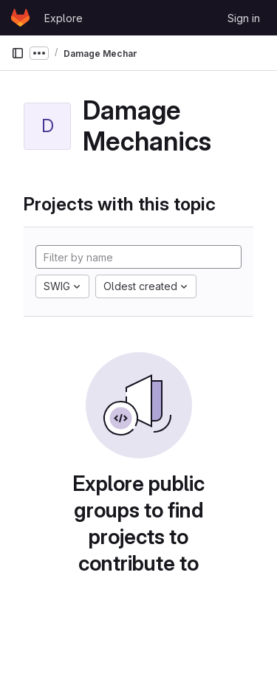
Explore (63, 18)
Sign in (244, 18)
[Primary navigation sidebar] (18, 53)
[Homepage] (20, 18)
